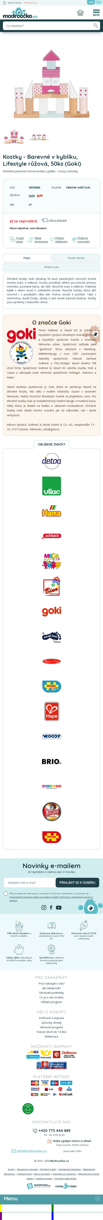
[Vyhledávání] (51, 25)
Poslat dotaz (17, 239)
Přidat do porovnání (81, 239)
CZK (91, 2)
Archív (11, 1169)
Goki (32, 196)
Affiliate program (51, 1002)
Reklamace (51, 1036)
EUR (98, 2)
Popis (27, 258)
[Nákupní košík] (80, 12)
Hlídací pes (51, 267)
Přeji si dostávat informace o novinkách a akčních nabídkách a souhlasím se (51, 897)
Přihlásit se (30, 2)
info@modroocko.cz (32, 1151)
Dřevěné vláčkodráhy (66, 1178)
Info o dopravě (54, 220)
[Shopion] (38, 1186)
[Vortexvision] (66, 1186)
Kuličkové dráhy (44, 1178)
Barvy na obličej (42, 1173)
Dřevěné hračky (48, 1169)
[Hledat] (95, 25)
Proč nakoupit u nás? (51, 983)
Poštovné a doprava (51, 1018)
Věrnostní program (51, 1027)
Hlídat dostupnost (37, 239)
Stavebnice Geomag (27, 1169)
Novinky (78, 1208)
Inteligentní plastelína (70, 1169)
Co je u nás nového (52, 997)
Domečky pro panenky (64, 1173)
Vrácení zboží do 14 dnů (51, 1032)
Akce (27, 1208)
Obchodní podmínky (51, 993)
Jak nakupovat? (51, 988)
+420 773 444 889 (54, 1130)
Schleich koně (24, 1173)
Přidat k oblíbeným (59, 239)
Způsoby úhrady (51, 1022)
